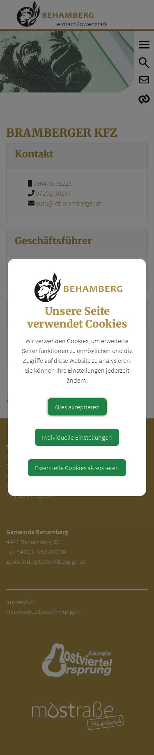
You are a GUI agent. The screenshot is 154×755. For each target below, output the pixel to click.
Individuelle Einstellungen (77, 437)
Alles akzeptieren (77, 407)
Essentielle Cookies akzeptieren (77, 468)
